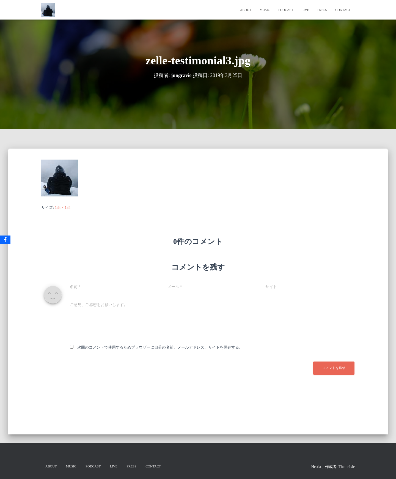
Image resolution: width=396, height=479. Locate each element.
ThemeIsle (347, 467)
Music (265, 10)
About (245, 10)
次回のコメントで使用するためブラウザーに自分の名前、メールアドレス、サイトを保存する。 (160, 347)
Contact (343, 10)
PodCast (285, 10)
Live (305, 10)
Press (322, 10)
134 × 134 (62, 208)
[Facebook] (5, 240)
